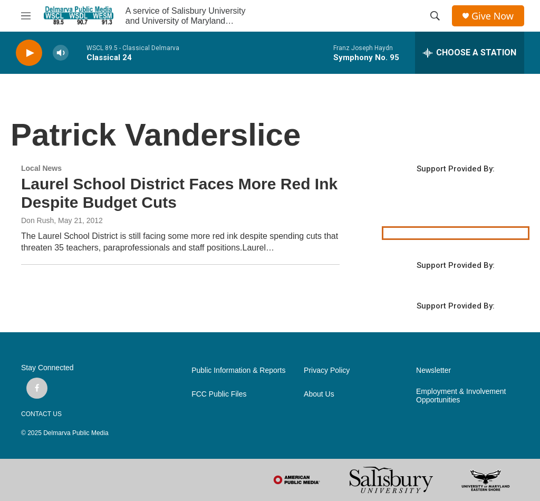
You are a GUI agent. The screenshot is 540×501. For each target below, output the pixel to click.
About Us (319, 394)
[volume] (61, 53)
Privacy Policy (327, 370)
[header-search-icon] (435, 16)
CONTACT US (41, 414)
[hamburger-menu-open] (26, 15)
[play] (29, 53)
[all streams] (469, 53)
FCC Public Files (218, 394)
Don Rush (37, 220)
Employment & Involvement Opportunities (461, 396)
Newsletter (433, 370)
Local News (41, 168)
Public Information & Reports (238, 370)
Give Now (492, 16)
